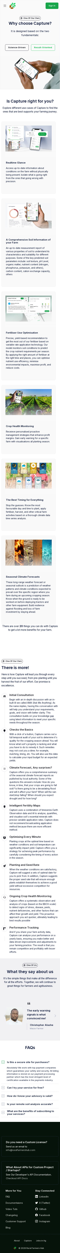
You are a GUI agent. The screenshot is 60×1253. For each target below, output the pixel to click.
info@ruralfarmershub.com (20, 1150)
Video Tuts (11, 1209)
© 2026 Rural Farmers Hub (31, 1248)
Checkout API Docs (17, 1178)
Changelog (12, 1215)
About (17, 1240)
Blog (8, 1227)
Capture (28, 1240)
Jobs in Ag (41, 1240)
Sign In (52, 5)
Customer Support (16, 1221)
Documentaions (14, 1203)
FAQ (8, 1196)
